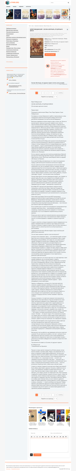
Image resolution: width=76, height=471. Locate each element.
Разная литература (11, 51)
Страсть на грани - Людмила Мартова (17, 93)
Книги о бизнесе (10, 42)
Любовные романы (11, 28)
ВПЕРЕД (61, 92)
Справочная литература (12, 53)
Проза (7, 35)
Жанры (14, 6)
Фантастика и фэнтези (12, 30)
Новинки (21, 6)
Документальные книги (12, 32)
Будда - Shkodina (12, 80)
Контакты (28, 6)
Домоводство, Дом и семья (13, 48)
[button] (31, 436)
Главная (8, 6)
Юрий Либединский (53, 43)
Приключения (10, 33)
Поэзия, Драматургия (12, 55)
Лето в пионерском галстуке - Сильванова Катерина (15, 86)
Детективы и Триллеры (12, 41)
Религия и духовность (12, 39)
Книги (49, 38)
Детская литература (11, 44)
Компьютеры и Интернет (12, 57)
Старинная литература (57, 38)
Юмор (7, 46)
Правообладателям (15, 468)
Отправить (37, 454)
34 (56, 92)
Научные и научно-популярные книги (16, 37)
